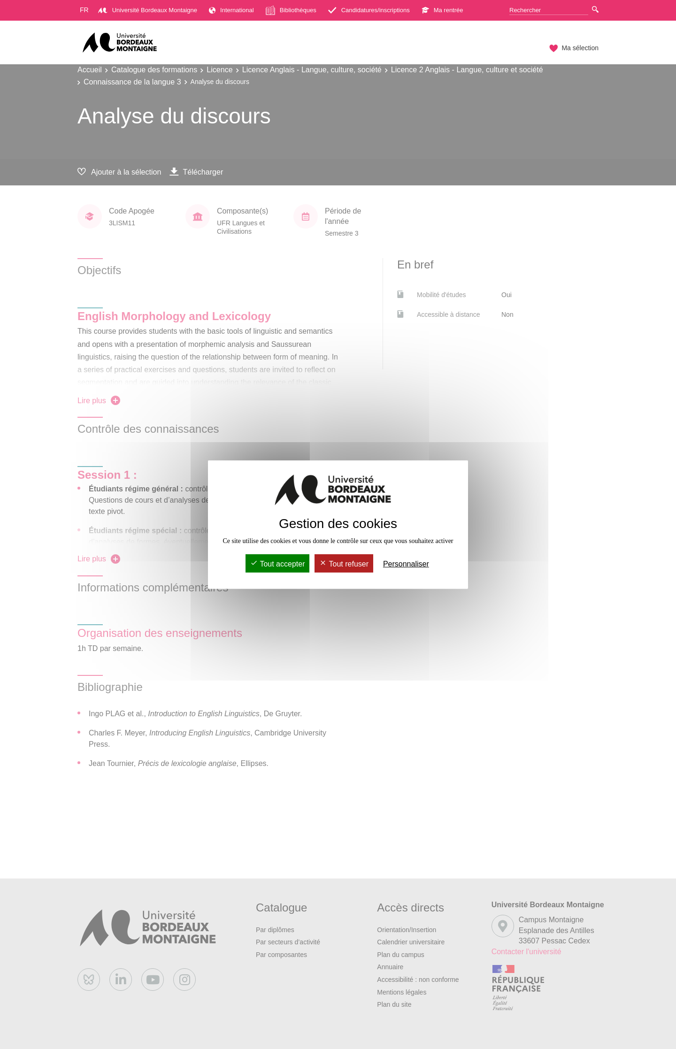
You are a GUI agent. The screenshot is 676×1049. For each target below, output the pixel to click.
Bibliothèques (291, 10)
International (231, 10)
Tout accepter (277, 564)
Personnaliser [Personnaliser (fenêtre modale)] (406, 564)
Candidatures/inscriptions (369, 10)
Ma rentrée (442, 10)
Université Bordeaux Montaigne (147, 10)
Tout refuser (344, 564)
